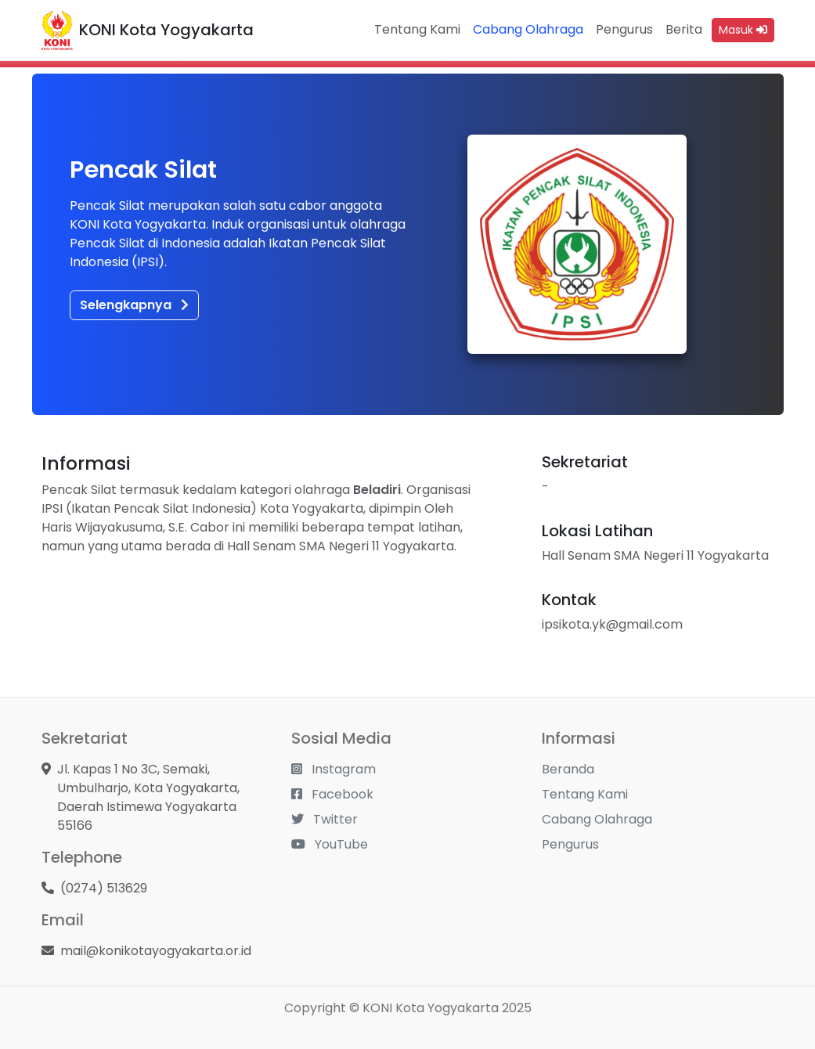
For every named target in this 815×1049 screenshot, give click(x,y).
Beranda (568, 769)
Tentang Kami (417, 29)
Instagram (333, 769)
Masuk (743, 30)
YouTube (329, 844)
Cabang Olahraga (528, 29)
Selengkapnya (134, 305)
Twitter (324, 819)
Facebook (332, 794)
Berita (683, 29)
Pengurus (624, 29)
